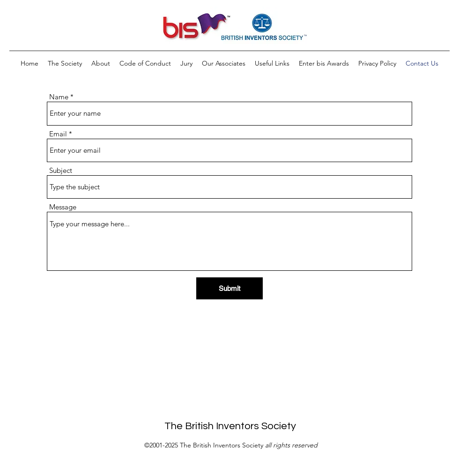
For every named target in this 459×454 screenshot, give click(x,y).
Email (58, 133)
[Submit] (229, 288)
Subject (60, 170)
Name (58, 96)
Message (62, 206)
